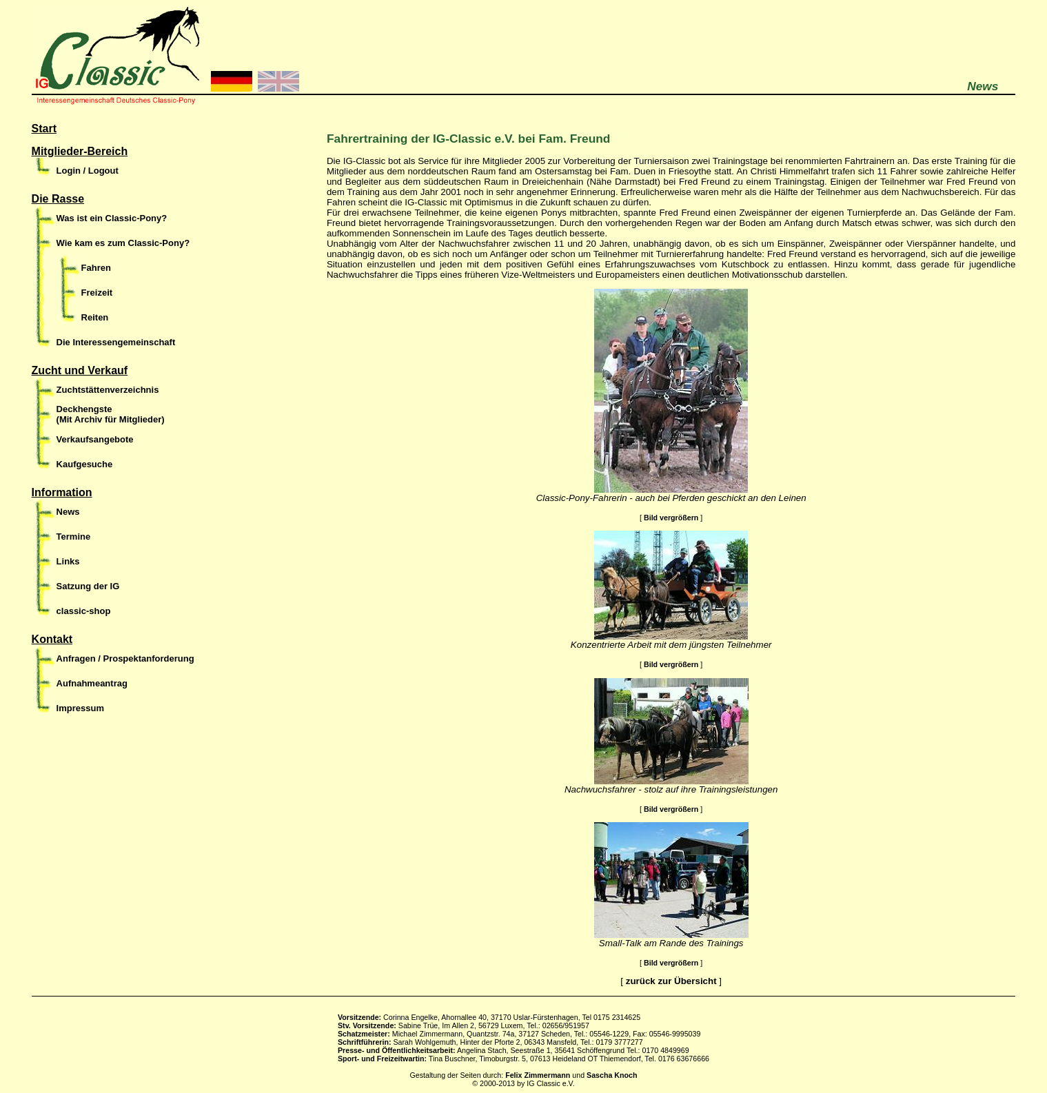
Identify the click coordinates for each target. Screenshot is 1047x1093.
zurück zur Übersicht (671, 981)
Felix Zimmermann (537, 1075)
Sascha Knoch (612, 1075)
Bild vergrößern (671, 517)
